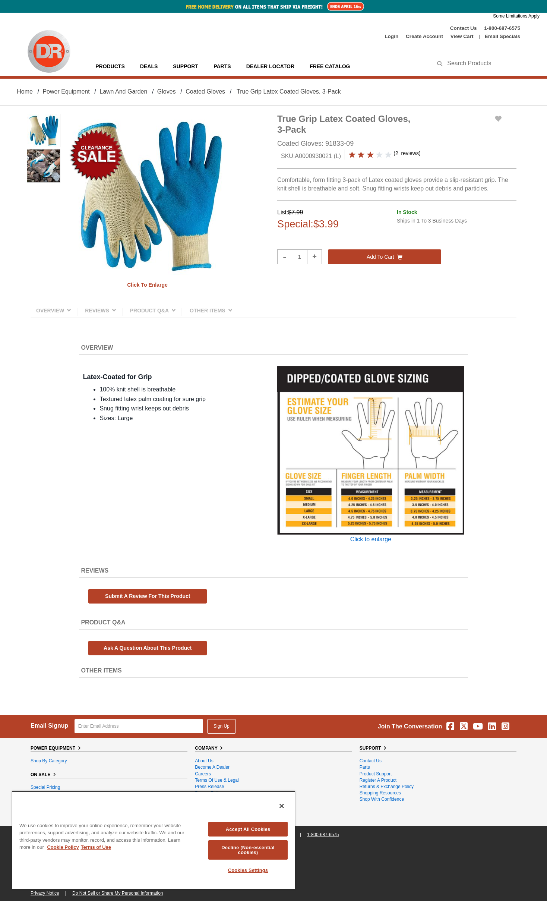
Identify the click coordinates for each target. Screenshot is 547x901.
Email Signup (49, 725)
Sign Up (222, 726)
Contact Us (463, 28)
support (185, 66)
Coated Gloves (205, 91)
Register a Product (378, 780)
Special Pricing (45, 787)
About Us (204, 760)
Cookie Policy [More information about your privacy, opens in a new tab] (63, 847)
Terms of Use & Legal (216, 780)
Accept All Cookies (248, 829)
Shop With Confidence (382, 799)
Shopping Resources (380, 793)
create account (424, 36)
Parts (365, 767)
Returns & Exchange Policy (387, 786)
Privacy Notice (45, 893)
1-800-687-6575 (502, 28)
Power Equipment (65, 91)
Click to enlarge (147, 285)
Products (110, 66)
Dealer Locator (270, 66)
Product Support (376, 773)
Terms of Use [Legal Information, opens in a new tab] (96, 847)
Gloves (166, 91)
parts (222, 66)
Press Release (209, 786)
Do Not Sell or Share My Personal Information (117, 893)
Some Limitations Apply (516, 16)
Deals (149, 66)
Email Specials (502, 36)
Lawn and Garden (123, 91)
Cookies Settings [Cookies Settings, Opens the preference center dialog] (248, 870)
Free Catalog (330, 66)
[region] (153, 840)
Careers (203, 773)
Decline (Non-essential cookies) (247, 850)
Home (25, 91)
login (391, 36)
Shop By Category (49, 760)
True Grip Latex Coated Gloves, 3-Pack (289, 91)
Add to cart (384, 257)
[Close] (282, 806)
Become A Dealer (212, 767)
